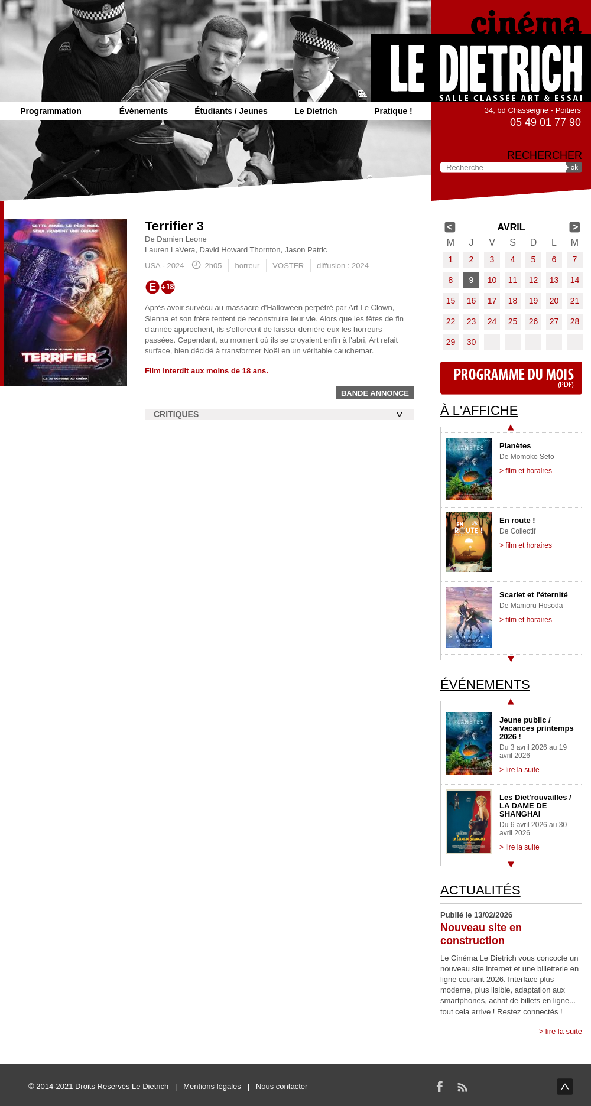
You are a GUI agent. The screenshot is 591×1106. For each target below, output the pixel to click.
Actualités (480, 890)
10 (492, 280)
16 (471, 300)
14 (575, 280)
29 (451, 342)
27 (554, 321)
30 (471, 342)
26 (533, 321)
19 (533, 300)
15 (451, 300)
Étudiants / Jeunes (231, 111)
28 (575, 321)
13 (554, 280)
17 (492, 300)
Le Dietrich (315, 111)
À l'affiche (479, 410)
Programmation (50, 111)
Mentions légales (212, 1086)
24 (492, 321)
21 (575, 300)
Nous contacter (281, 1086)
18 (513, 300)
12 (533, 280)
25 (513, 321)
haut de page (565, 1086)
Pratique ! (393, 111)
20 (554, 300)
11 (513, 280)
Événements (143, 111)
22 (451, 321)
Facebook (439, 1086)
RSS (462, 1086)
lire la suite (563, 1031)
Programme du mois (511, 378)
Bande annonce (375, 393)
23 (471, 321)
